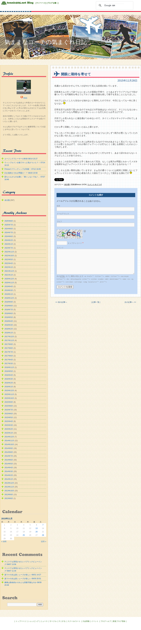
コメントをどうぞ (95, 184)
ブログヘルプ (105, 621)
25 (24, 535)
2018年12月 (9, 298)
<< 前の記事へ (61, 302)
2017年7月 (8, 352)
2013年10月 (9, 491)
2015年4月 (8, 421)
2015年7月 (8, 410)
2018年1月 (8, 333)
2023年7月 (8, 248)
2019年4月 (8, 286)
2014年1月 (8, 479)
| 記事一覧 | (96, 302)
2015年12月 (9, 390)
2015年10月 (9, 398)
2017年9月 (8, 344)
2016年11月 (9, 367)
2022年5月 (8, 259)
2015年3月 (8, 425)
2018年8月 (8, 306)
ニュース (44, 621)
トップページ (21, 621)
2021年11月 (9, 271)
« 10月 (4, 541)
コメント (60, 248)
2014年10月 (9, 444)
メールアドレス (63, 214)
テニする (62, 621)
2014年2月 (8, 475)
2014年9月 (8, 448)
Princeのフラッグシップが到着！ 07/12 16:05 (22, 169)
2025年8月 (8, 221)
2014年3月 (8, 471)
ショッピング (33, 621)
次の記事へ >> (130, 302)
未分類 (67, 184)
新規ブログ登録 (119, 621)
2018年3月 (8, 325)
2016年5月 (8, 371)
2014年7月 (8, 456)
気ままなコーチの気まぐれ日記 (45, 42)
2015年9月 (8, 402)
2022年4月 (8, 263)
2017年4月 (8, 360)
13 (37, 528)
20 (37, 532)
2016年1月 (8, 387)
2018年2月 (8, 329)
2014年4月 (8, 468)
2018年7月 (8, 310)
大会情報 (85, 621)
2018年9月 (8, 302)
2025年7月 (8, 225)
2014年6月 (8, 460)
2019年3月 (8, 290)
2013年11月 (9, 487)
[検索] (114, 5)
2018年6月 (8, 313)
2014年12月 (9, 437)
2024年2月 (8, 240)
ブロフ (59, 222)
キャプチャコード (75, 243)
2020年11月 (9, 283)
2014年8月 (8, 452)
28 (43, 535)
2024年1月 (8, 244)
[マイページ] (41, 3)
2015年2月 (8, 429)
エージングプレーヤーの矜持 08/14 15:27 (21, 159)
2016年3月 (8, 379)
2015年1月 (8, 433)
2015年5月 (8, 417)
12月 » (43, 541)
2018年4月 (8, 321)
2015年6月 (8, 414)
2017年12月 (9, 337)
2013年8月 (8, 498)
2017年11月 (9, 340)
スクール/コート (74, 621)
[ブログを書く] (52, 3)
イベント (94, 621)
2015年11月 (9, 394)
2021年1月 (8, 275)
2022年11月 (9, 252)
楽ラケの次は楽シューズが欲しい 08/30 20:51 (22, 579)
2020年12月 (9, 279)
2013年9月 (8, 495)
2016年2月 (8, 383)
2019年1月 (8, 294)
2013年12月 (9, 483)
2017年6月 (8, 356)
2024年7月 (8, 232)
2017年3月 (8, 363)
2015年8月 (8, 406)
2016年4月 (8, 375)
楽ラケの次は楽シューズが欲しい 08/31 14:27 (22, 575)
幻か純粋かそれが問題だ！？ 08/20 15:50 (21, 173)
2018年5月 (8, 317)
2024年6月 (8, 236)
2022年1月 (8, 267)
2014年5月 (8, 464)
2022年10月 (9, 256)
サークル (53, 621)
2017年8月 (8, 348)
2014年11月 (9, 441)
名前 (58, 206)
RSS (25, 98)
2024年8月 (8, 229)
